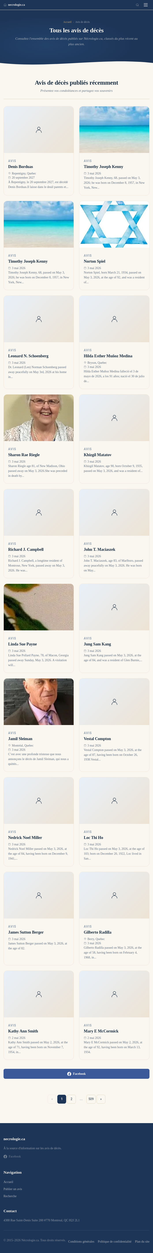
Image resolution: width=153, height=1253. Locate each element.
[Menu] (145, 5)
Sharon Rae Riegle (24, 455)
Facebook (76, 1074)
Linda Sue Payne (22, 644)
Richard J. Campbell (26, 549)
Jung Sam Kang (97, 644)
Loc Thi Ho (93, 837)
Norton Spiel (94, 261)
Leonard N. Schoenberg (28, 356)
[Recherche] (137, 5)
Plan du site (142, 1241)
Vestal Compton (97, 739)
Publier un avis (13, 1189)
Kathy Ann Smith (23, 1031)
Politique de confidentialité (114, 1241)
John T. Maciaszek (99, 549)
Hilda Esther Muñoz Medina (108, 356)
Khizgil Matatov (97, 455)
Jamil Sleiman (20, 739)
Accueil (67, 21)
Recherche (10, 1196)
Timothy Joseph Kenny (103, 166)
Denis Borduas (20, 166)
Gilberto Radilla (97, 932)
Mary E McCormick (101, 1031)
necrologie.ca (14, 4)
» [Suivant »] (101, 1099)
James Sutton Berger (26, 932)
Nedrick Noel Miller (25, 837)
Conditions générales (81, 1241)
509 (91, 1099)
